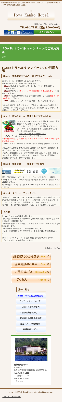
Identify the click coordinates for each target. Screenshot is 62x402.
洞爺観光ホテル (31, 15)
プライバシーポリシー (11, 397)
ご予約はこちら (46, 32)
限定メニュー (31, 256)
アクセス (31, 279)
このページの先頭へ (53, 248)
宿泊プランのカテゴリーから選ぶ (32, 134)
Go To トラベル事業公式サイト (43, 86)
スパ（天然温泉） (31, 264)
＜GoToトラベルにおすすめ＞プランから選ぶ (22, 136)
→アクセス (18, 381)
